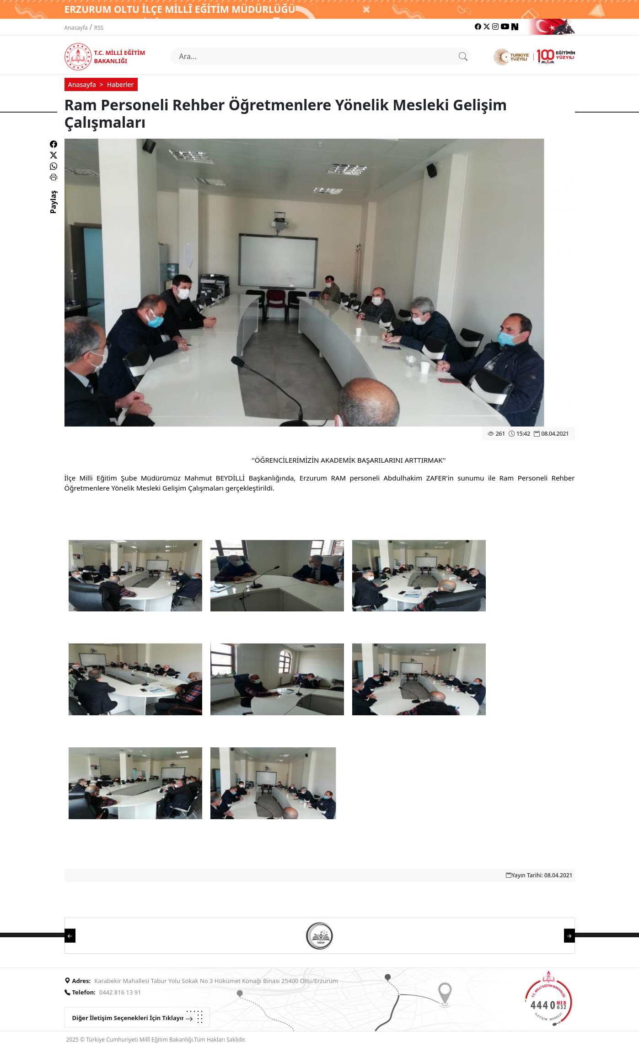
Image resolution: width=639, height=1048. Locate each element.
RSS (99, 28)
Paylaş (53, 210)
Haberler (120, 84)
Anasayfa (76, 28)
